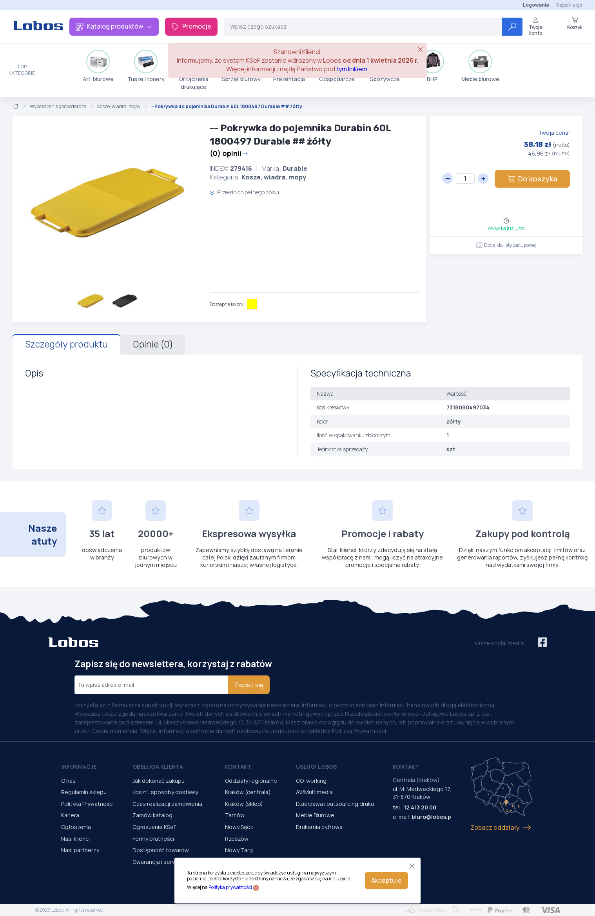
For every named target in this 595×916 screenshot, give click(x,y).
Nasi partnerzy (80, 850)
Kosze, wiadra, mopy (118, 106)
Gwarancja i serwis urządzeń (169, 861)
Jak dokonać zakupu (158, 780)
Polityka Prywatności (87, 803)
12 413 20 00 (420, 807)
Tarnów (235, 815)
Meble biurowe (480, 66)
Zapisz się (248, 685)
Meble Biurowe (315, 815)
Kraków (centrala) (248, 792)
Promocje (191, 26)
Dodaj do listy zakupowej (506, 245)
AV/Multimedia (314, 792)
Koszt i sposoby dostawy (165, 792)
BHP (432, 66)
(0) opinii (229, 153)
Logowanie (536, 5)
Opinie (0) (152, 344)
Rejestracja (569, 5)
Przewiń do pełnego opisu (244, 192)
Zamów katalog (152, 815)
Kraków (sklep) (244, 803)
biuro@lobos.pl (432, 816)
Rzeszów (237, 838)
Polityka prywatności (230, 887)
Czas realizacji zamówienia (167, 803)
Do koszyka (532, 178)
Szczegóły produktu (66, 344)
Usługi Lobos (316, 766)
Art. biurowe (98, 66)
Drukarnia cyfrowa (319, 827)
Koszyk (574, 23)
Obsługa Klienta (157, 766)
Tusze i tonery (146, 66)
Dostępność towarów (160, 850)
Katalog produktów (114, 26)
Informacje (78, 766)
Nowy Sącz (239, 827)
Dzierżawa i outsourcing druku (335, 803)
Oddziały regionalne (251, 780)
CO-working (311, 780)
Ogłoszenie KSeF (154, 827)
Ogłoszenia (76, 827)
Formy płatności (153, 838)
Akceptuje (386, 880)
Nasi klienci (75, 838)
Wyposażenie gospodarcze (58, 106)
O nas (68, 780)
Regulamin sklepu (84, 792)
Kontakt (238, 766)
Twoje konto (535, 26)
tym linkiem (351, 69)
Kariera (70, 815)
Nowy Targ (239, 850)
